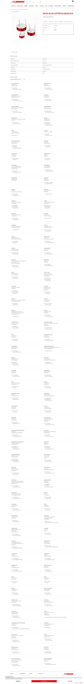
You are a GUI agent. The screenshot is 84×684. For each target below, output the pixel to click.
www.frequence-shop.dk (49, 340)
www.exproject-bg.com (49, 316)
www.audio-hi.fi (15, 340)
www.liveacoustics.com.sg (49, 436)
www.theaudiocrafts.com (17, 617)
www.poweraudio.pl (16, 327)
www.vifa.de (15, 159)
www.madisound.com (16, 448)
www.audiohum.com (16, 207)
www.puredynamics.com (17, 509)
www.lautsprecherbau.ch (49, 448)
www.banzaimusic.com (49, 254)
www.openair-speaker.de (49, 486)
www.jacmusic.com (48, 411)
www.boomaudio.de (16, 266)
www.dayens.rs (15, 293)
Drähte (36, 5)
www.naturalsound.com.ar (17, 535)
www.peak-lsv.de (48, 498)
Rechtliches (41, 673)
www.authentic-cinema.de (49, 242)
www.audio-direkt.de (48, 183)
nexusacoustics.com (48, 461)
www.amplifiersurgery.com (49, 112)
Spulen (26, 5)
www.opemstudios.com (16, 486)
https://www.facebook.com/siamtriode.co (52, 522)
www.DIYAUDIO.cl (15, 304)
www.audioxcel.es (48, 230)
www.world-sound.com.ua (17, 123)
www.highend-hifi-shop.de (17, 147)
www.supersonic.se (48, 594)
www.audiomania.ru (16, 219)
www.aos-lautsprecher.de (17, 89)
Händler (64, 5)
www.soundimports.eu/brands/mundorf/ (52, 546)
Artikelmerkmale (14, 52)
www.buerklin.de (15, 278)
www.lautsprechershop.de (17, 436)
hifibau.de (14, 387)
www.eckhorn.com (48, 146)
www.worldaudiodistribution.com (50, 664)
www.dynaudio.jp (48, 280)
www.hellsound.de (16, 364)
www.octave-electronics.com (50, 473)
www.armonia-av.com (48, 135)
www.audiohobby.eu (48, 194)
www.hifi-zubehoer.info (49, 376)
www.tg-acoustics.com (49, 605)
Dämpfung (51, 5)
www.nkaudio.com (16, 316)
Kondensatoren (20, 5)
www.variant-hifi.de (48, 652)
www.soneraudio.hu (48, 534)
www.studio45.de (15, 594)
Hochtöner (13, 5)
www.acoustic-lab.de (48, 100)
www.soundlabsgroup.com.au (17, 559)
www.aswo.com (47, 159)
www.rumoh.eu (47, 509)
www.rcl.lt (14, 582)
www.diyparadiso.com (48, 124)
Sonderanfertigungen (71, 5)
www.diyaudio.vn (15, 474)
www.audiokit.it (47, 207)
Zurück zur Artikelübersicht (14, 11)
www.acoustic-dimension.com (18, 100)
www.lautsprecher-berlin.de (49, 424)
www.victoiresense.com (17, 665)
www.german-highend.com (17, 352)
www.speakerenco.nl (48, 571)
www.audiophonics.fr (16, 229)
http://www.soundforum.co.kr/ (18, 548)
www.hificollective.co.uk (49, 363)
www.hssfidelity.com (48, 400)
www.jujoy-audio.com (48, 350)
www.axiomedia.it (15, 254)
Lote (46, 5)
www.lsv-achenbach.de (49, 89)
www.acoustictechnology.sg (17, 112)
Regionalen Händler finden (48, 16)
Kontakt (30, 673)
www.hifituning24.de (16, 521)
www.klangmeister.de (16, 423)
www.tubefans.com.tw (16, 641)
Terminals (42, 5)
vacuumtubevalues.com (17, 652)
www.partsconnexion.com (17, 498)
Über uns (12, 673)
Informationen (22, 673)
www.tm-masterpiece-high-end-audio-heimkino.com (21, 628)
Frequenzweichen (57, 5)
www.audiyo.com (15, 242)
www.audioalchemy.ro (16, 461)
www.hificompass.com (16, 376)
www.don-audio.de (48, 304)
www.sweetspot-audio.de (17, 605)
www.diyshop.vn (48, 293)
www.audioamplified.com (17, 172)
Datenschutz (77, 682)
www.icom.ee (15, 411)
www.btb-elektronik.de (49, 265)
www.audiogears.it (16, 195)
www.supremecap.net (48, 328)
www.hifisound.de (48, 387)
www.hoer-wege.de (16, 399)
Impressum (81, 682)
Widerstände (31, 5)
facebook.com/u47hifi (48, 640)
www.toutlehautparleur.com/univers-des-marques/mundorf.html (55, 617)
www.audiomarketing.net (49, 171)
